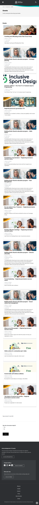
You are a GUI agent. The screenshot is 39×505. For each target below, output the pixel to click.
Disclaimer (18, 491)
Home (3, 6)
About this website (19, 496)
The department (8, 6)
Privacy (19, 493)
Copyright (18, 488)
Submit (6, 434)
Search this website (35, 1)
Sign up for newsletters (19, 465)
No (4, 429)
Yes (4, 427)
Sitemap (18, 498)
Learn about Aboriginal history (8, 456)
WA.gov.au (18, 486)
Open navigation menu (2, 1)
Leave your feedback (8, 476)
